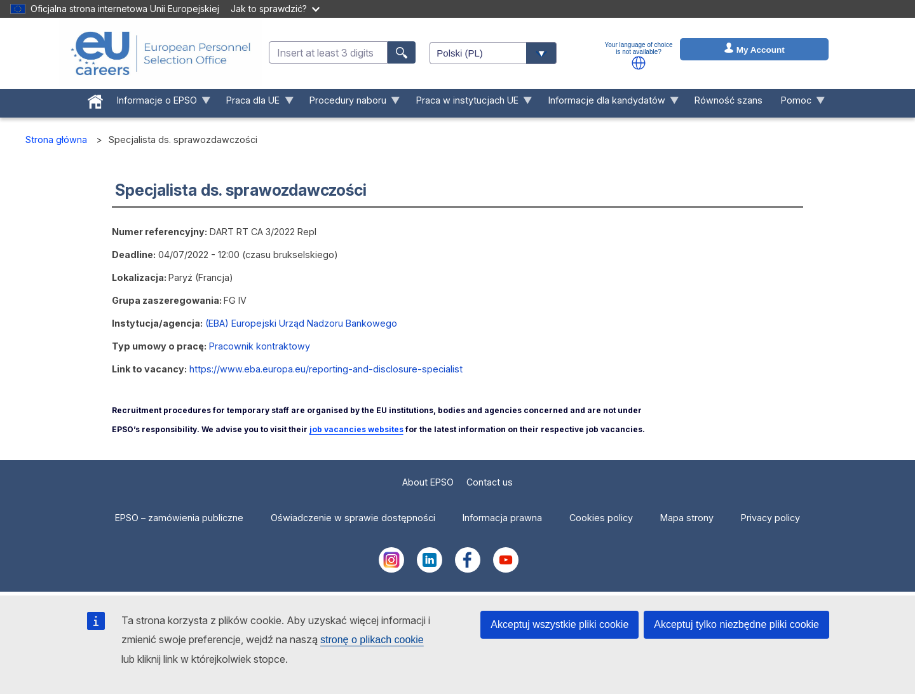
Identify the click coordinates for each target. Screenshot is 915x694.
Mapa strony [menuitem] (687, 517)
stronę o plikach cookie (372, 639)
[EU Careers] (160, 53)
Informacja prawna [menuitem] (502, 517)
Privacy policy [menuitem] (770, 517)
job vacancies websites (356, 429)
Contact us (489, 482)
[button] (638, 63)
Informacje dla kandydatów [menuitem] (609, 103)
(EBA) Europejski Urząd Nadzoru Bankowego (301, 323)
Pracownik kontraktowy (259, 346)
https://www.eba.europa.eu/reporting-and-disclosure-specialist (326, 369)
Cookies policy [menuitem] (601, 517)
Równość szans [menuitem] (728, 100)
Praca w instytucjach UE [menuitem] (469, 103)
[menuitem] (95, 99)
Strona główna (56, 139)
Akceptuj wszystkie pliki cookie (559, 624)
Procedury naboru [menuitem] (350, 103)
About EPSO (428, 482)
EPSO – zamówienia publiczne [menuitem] (179, 517)
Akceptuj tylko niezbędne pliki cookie (736, 624)
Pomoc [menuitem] (798, 103)
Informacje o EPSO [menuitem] (158, 103)
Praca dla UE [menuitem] (255, 103)
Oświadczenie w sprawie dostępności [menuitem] (353, 517)
